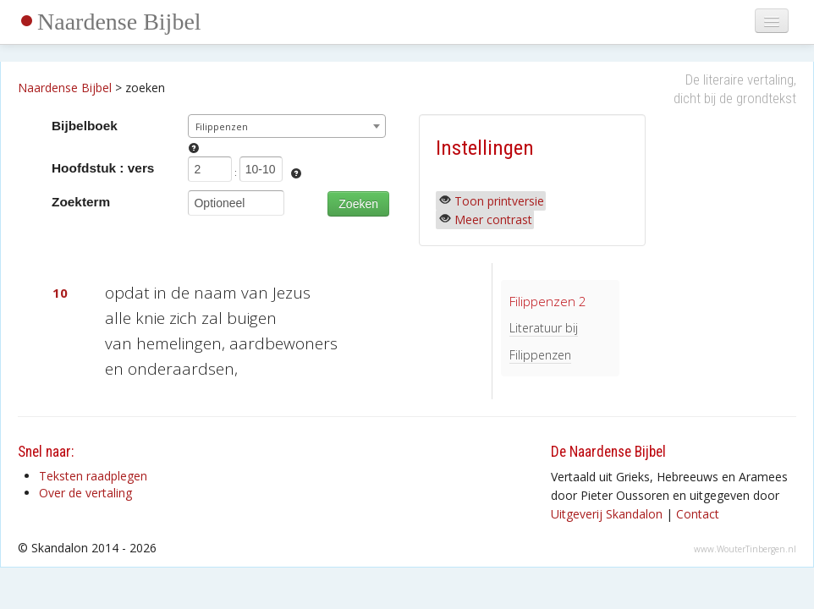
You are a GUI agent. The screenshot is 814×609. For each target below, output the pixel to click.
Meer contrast (493, 219)
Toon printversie (499, 201)
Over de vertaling (85, 493)
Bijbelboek (85, 125)
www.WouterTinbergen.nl (745, 549)
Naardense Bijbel (119, 21)
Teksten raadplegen (93, 476)
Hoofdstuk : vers (103, 168)
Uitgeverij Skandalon (607, 514)
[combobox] (286, 126)
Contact (697, 514)
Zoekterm (81, 202)
